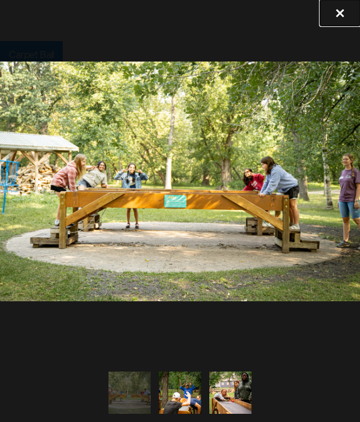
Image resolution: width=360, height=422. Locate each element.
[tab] (129, 392)
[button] (340, 13)
